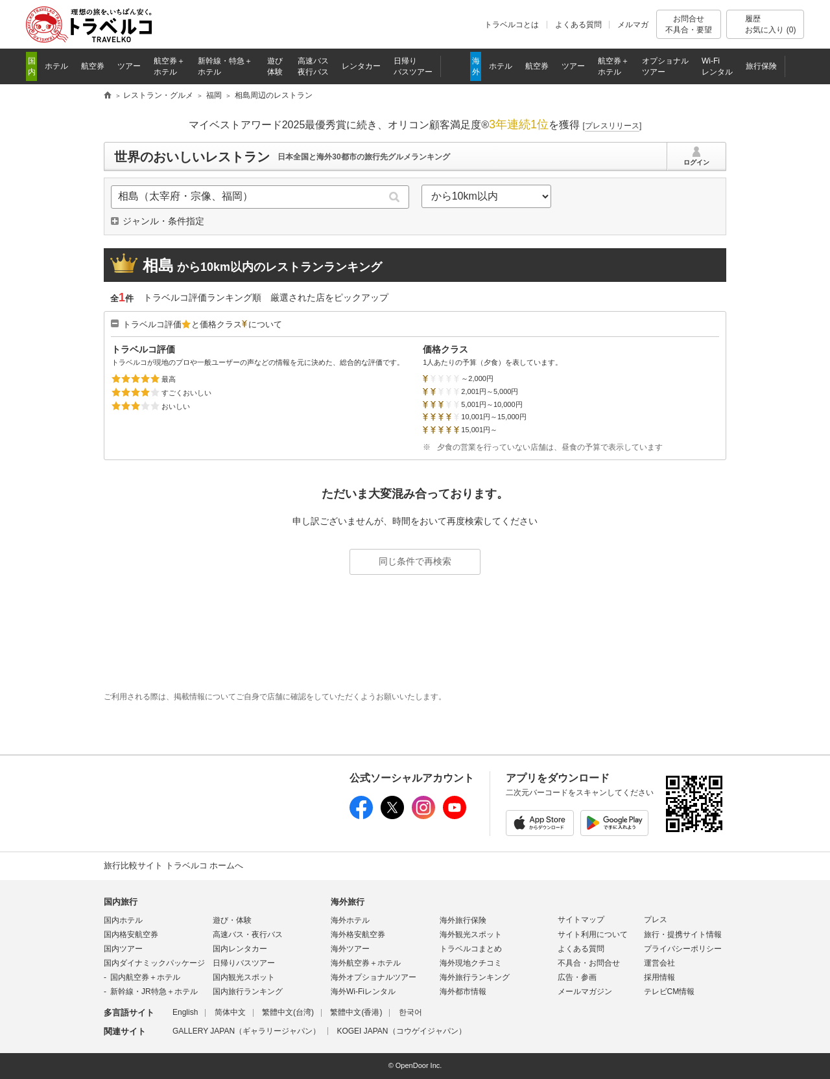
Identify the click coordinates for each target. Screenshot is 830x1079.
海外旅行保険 (463, 920)
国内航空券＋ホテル (145, 977)
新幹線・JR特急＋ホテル (154, 991)
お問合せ (688, 24)
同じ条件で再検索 (415, 561)
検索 (394, 197)
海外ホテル (350, 920)
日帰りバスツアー (244, 963)
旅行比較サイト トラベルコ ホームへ (173, 865)
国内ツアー (123, 948)
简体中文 (230, 1012)
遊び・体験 (232, 920)
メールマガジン (585, 991)
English (185, 1012)
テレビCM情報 (669, 991)
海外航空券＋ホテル (366, 963)
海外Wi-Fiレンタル (363, 991)
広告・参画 (577, 977)
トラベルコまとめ (471, 948)
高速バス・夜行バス (248, 934)
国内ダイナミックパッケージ (154, 963)
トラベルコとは (511, 25)
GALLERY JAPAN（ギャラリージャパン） (246, 1031)
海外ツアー (350, 948)
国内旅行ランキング (248, 991)
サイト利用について (593, 934)
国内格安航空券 (131, 934)
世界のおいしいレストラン (192, 157)
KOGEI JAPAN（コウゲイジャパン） (401, 1031)
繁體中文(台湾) (288, 1012)
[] (612, 125)
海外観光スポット (471, 934)
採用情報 (659, 977)
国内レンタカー (240, 948)
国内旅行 (120, 902)
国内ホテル (123, 920)
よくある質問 (578, 25)
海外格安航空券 (358, 934)
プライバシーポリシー (683, 948)
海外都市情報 (463, 991)
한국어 (410, 1012)
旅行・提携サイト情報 (683, 934)
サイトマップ (581, 919)
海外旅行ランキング (475, 977)
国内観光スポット (244, 977)
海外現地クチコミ (471, 963)
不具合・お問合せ (589, 963)
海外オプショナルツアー (373, 977)
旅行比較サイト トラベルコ (108, 95)
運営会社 (659, 963)
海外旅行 (347, 902)
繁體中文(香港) (356, 1012)
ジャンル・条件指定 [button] (163, 221)
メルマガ (632, 25)
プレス (655, 919)
